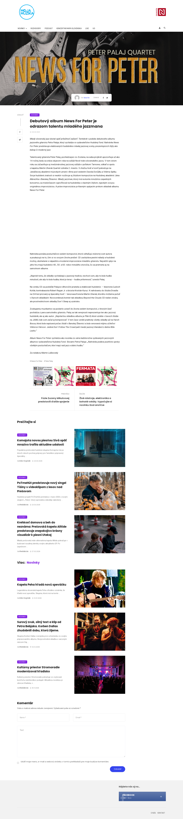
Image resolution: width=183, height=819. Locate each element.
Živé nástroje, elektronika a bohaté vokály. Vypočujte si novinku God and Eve (95, 402)
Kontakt (161, 813)
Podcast (49, 28)
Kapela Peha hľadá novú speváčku (41, 585)
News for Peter (36, 361)
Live (87, 28)
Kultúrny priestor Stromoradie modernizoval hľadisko (38, 669)
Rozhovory (36, 28)
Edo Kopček (25, 461)
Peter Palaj (49, 361)
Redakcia (24, 504)
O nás (153, 813)
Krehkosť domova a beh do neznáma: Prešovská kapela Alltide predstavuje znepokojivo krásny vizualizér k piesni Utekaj (41, 529)
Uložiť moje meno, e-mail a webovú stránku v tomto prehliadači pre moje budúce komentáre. (65, 761)
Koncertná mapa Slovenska (69, 28)
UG (94, 28)
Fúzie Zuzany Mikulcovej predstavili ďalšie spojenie (53, 400)
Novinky (21, 28)
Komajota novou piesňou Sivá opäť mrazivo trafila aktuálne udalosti (42, 442)
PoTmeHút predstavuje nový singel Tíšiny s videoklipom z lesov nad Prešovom (41, 487)
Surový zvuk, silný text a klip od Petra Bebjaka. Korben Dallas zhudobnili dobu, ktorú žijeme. (39, 626)
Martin (87, 97)
